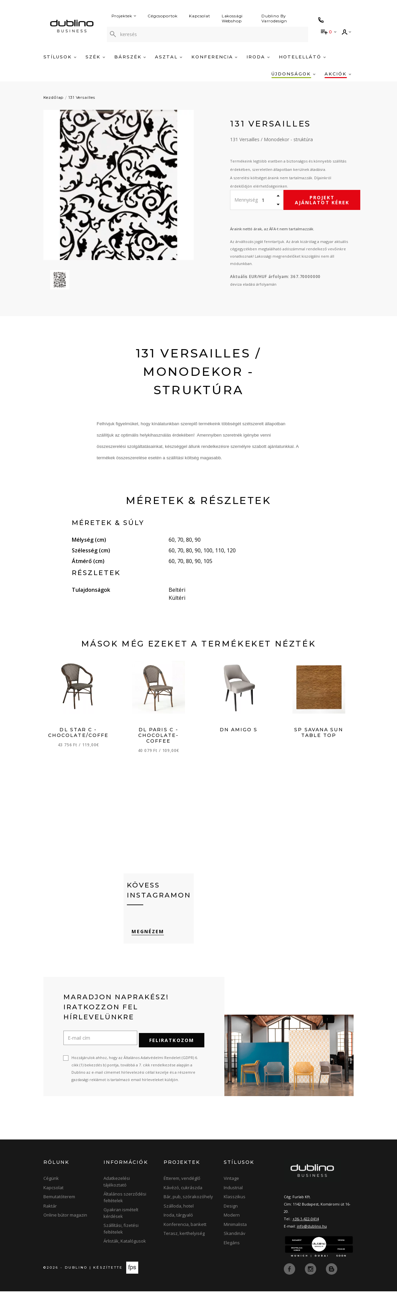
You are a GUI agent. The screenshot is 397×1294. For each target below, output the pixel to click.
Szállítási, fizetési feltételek (121, 1231)
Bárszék (130, 56)
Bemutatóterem (59, 1199)
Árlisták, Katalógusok (125, 1244)
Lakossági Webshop (232, 18)
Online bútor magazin (65, 1218)
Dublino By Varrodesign (274, 18)
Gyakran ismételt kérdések (121, 1215)
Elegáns (232, 1245)
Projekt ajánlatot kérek (322, 200)
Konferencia (214, 56)
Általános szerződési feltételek (125, 1200)
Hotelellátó (302, 56)
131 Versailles (81, 97)
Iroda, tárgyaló (178, 1218)
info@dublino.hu (312, 1228)
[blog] (331, 1271)
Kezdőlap (53, 97)
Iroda (258, 56)
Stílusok (60, 56)
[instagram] (311, 1271)
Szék (95, 56)
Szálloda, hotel (179, 1209)
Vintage (231, 1181)
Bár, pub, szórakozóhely (188, 1199)
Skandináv (234, 1236)
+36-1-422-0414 (305, 1221)
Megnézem (143, 938)
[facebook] (290, 1271)
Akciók (338, 73)
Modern (232, 1218)
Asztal (168, 56)
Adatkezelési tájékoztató (117, 1184)
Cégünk (51, 1181)
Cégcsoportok (163, 15)
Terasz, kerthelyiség (184, 1236)
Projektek (124, 15)
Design (231, 1209)
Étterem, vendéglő (182, 1181)
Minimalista (235, 1227)
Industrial (233, 1190)
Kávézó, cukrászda (183, 1190)
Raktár (50, 1209)
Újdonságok (293, 73)
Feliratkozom (171, 1043)
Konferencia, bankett (185, 1227)
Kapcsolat (199, 15)
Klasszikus (234, 1199)
